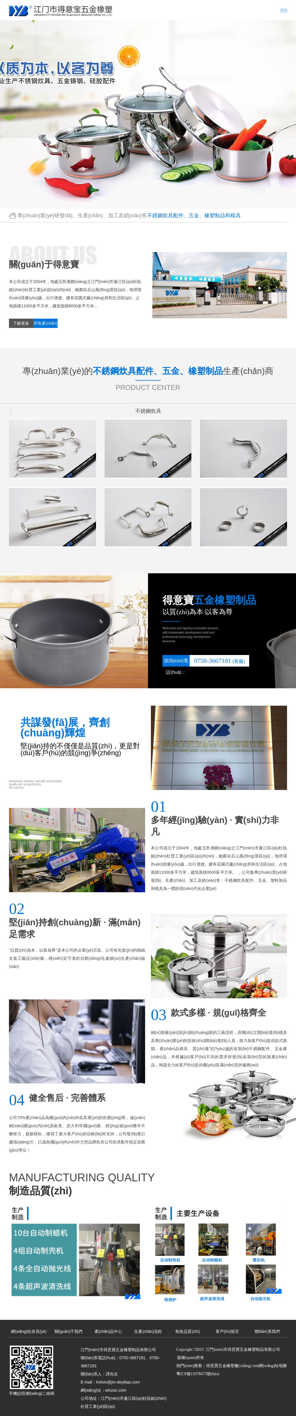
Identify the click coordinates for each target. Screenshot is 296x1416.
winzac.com (115, 1387)
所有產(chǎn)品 (45, 324)
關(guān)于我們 (68, 1328)
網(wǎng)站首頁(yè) (29, 1328)
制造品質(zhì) (187, 1328)
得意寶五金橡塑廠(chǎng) (228, 1363)
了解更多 (21, 323)
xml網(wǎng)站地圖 (269, 1363)
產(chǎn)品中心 (108, 1328)
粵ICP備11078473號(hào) (197, 1371)
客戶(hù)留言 (227, 1328)
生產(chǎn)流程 (148, 1328)
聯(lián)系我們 (267, 1328)
